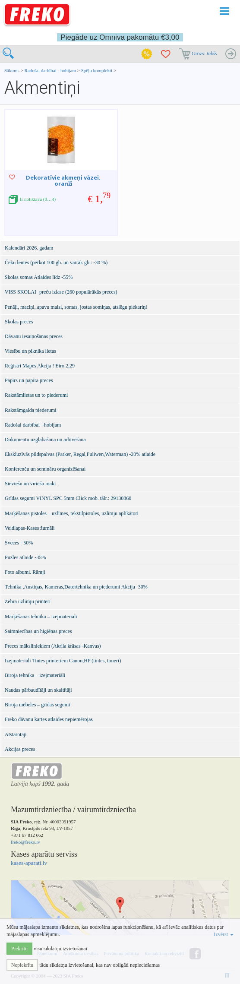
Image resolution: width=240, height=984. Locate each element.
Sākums (11, 70)
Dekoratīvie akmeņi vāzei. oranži (63, 180)
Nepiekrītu (22, 965)
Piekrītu (19, 949)
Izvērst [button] (224, 934)
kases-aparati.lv (29, 863)
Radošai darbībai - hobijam (51, 70)
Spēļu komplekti (96, 70)
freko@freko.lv (25, 842)
